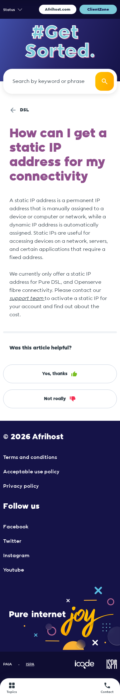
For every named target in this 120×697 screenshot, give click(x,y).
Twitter (12, 541)
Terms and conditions (30, 457)
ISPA (30, 664)
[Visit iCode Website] (84, 667)
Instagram (16, 555)
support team (27, 298)
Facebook (15, 526)
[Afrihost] (59, 687)
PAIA (7, 664)
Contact (107, 688)
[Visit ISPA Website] (112, 667)
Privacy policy (21, 486)
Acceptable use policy (31, 471)
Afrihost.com (57, 9)
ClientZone (98, 9)
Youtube (13, 569)
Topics (12, 688)
